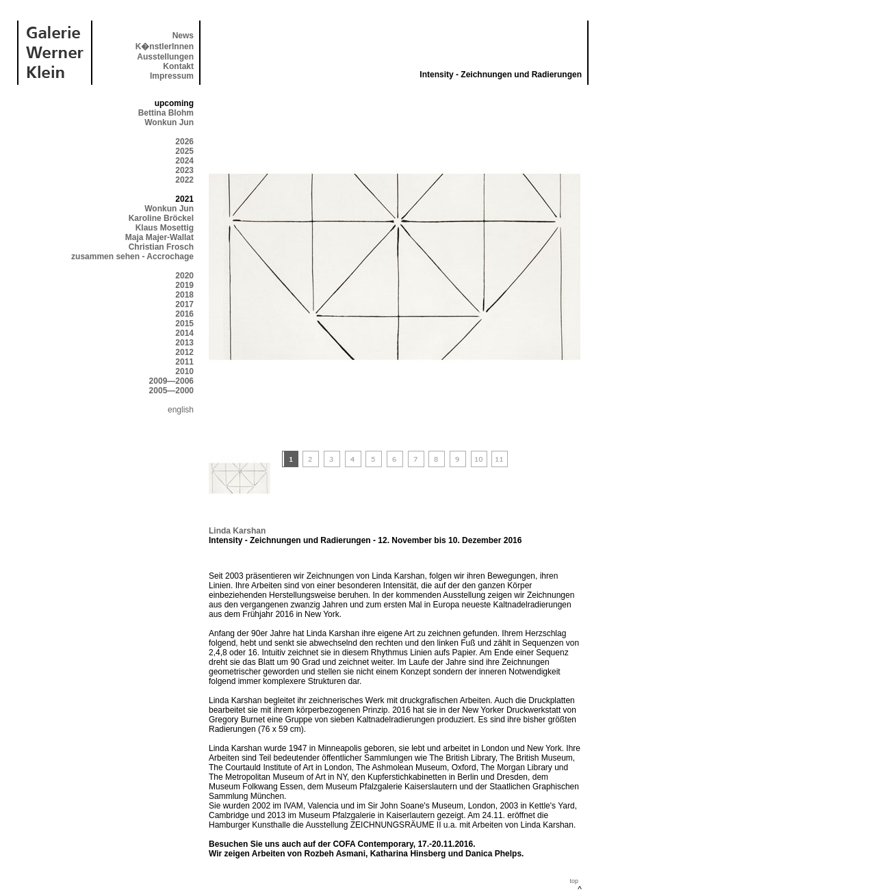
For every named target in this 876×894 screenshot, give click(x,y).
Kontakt (178, 66)
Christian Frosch (161, 247)
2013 (184, 342)
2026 (184, 141)
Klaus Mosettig (165, 228)
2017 (184, 304)
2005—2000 (171, 390)
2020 (184, 275)
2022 (184, 180)
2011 (184, 362)
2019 (184, 285)
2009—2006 (171, 381)
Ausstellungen (165, 57)
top (573, 881)
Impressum (172, 76)
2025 (184, 151)
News (183, 35)
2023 (184, 170)
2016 (184, 314)
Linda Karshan (237, 531)
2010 (184, 371)
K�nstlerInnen (165, 46)
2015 (184, 323)
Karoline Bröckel (161, 218)
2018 (184, 295)
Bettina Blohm (166, 113)
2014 (184, 333)
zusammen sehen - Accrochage (132, 256)
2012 (184, 352)
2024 (184, 161)
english (181, 410)
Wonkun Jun (169, 122)
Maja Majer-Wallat (159, 237)
